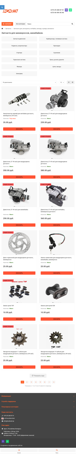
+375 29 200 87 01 (9, 415)
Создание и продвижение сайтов (11, 445)
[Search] (50, 24)
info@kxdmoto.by (9, 421)
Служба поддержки (38, 401)
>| (53, 382)
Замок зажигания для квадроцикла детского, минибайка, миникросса (56, 258)
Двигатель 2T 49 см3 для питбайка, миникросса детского (53, 210)
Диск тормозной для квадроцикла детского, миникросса (18, 258)
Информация (38, 396)
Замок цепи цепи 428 (48, 305)
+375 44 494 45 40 (9, 418)
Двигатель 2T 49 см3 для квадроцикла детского (54, 114)
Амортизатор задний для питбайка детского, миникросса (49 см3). (18, 114)
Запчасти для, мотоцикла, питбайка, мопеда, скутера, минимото (34, 28)
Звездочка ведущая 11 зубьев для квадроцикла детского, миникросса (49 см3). (18, 352)
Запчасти (8, 28)
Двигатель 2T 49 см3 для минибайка (15, 209)
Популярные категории (38, 407)
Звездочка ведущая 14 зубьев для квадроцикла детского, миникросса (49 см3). (56, 352)
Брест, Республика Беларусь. (12, 428)
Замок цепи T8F (8, 305)
